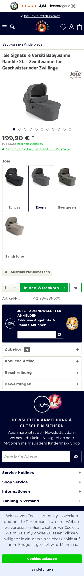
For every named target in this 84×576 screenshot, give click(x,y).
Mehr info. (69, 545)
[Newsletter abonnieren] (76, 456)
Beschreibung (18, 373)
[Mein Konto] (71, 27)
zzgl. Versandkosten (30, 143)
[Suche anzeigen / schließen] (12, 26)
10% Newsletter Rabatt (42, 16)
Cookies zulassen (42, 559)
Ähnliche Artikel (20, 361)
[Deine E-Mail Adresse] (42, 456)
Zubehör (17, 349)
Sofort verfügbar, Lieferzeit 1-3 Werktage (38, 149)
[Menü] (4, 27)
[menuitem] (4, 27)
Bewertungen (18, 384)
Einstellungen (42, 569)
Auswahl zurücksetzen (27, 271)
